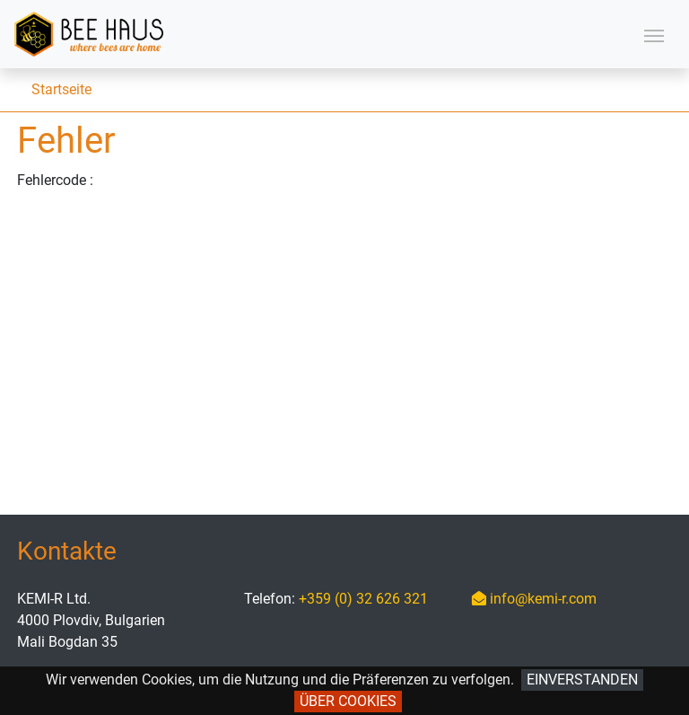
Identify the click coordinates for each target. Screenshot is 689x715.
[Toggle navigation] (654, 34)
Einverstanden (582, 679)
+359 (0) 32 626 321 (363, 598)
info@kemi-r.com (534, 598)
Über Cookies (348, 701)
